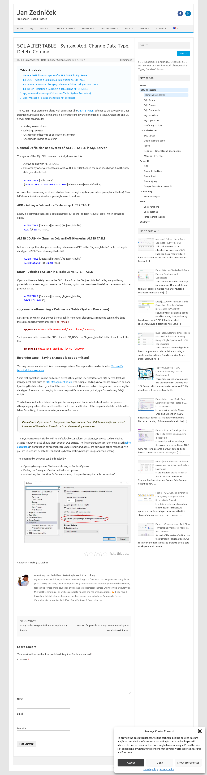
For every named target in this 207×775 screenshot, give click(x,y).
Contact (161, 28)
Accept (131, 762)
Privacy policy (167, 769)
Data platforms (64, 28)
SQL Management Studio (59, 382)
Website (21, 728)
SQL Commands (152, 110)
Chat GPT (145, 222)
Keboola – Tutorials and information (162, 151)
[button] (200, 731)
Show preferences (188, 762)
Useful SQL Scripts (153, 125)
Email (20, 713)
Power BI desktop (153, 171)
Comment (23, 659)
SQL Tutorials (38, 28)
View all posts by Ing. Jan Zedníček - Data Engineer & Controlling (68, 600)
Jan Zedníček (36, 12)
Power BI (87, 28)
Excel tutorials (151, 212)
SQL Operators (151, 120)
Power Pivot (150, 176)
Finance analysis (152, 196)
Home (20, 28)
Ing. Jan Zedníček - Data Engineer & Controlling (46, 60)
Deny (160, 762)
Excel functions (151, 206)
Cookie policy (151, 769)
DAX (146, 166)
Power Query (150, 181)
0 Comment (125, 60)
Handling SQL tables (38, 562)
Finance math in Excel (154, 217)
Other (143, 28)
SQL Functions (151, 115)
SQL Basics (149, 100)
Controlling (108, 28)
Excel (128, 28)
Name (20, 699)
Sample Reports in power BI (158, 186)
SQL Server (149, 135)
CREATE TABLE (85, 110)
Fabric (147, 145)
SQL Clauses (150, 105)
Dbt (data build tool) (154, 140)
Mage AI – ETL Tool (153, 156)
